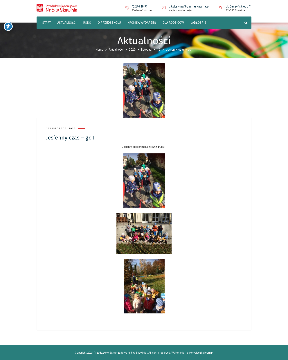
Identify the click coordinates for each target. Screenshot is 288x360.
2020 (132, 49)
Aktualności (116, 49)
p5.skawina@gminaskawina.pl (189, 6)
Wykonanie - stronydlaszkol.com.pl (192, 352)
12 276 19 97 (139, 6)
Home (99, 49)
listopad (146, 49)
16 (158, 49)
